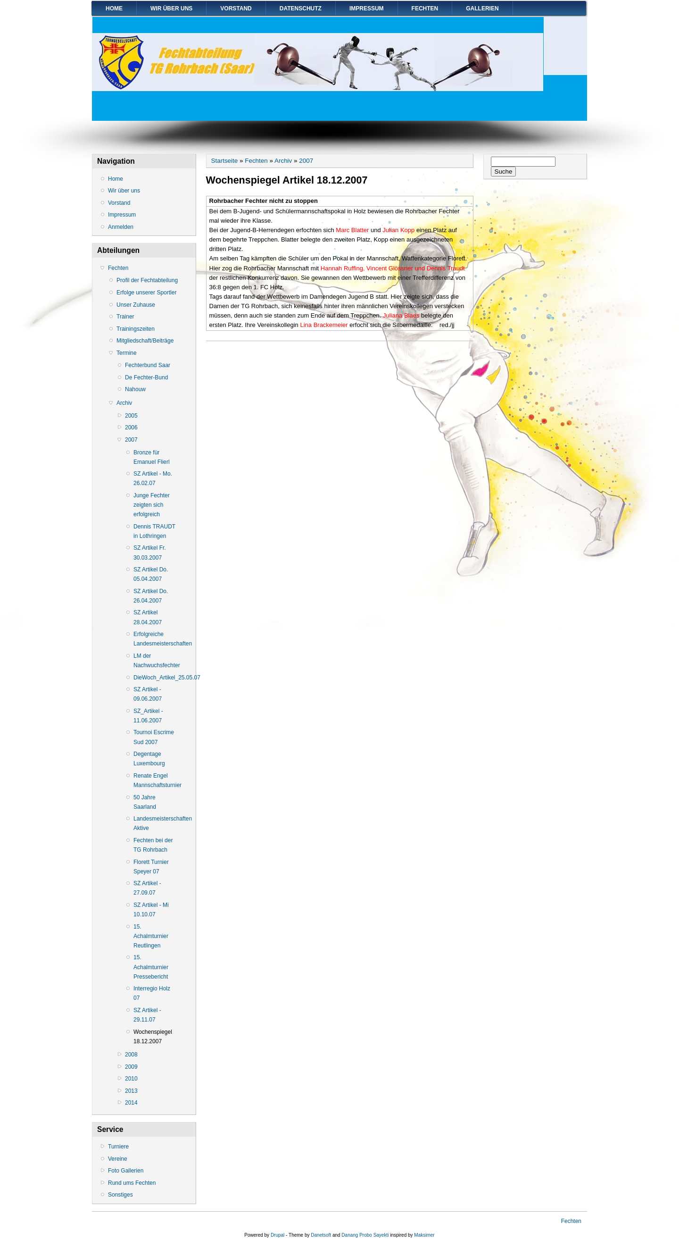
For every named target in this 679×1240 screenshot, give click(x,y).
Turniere (118, 1146)
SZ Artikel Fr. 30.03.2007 (149, 553)
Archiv (124, 403)
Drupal (277, 1235)
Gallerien (482, 8)
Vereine (117, 1159)
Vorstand (235, 8)
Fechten (425, 8)
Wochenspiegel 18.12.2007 (152, 1037)
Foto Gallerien (125, 1170)
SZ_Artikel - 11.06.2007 (148, 716)
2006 (131, 427)
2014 (131, 1102)
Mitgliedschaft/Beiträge (145, 340)
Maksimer (424, 1235)
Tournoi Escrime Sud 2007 (153, 737)
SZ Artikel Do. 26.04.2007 (150, 596)
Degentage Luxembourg (149, 759)
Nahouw (135, 389)
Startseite (224, 160)
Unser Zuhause (135, 305)
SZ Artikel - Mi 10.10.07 (151, 910)
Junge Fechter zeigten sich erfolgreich (151, 505)
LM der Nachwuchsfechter (155, 661)
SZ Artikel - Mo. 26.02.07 (152, 478)
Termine (126, 353)
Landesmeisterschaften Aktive (155, 823)
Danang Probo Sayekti (365, 1235)
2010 (131, 1078)
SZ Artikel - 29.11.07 (147, 1015)
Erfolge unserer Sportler (146, 292)
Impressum (366, 8)
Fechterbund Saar (147, 365)
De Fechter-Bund (146, 377)
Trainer (125, 316)
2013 (131, 1091)
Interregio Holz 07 (151, 993)
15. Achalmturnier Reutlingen (150, 936)
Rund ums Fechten (132, 1183)
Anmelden (120, 227)
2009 (131, 1067)
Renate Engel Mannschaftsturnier (155, 780)
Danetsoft (321, 1235)
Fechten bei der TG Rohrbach (153, 845)
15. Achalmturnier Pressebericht (150, 967)
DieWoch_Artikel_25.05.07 (155, 677)
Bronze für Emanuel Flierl (151, 457)
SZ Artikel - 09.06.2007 (147, 694)
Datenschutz (301, 8)
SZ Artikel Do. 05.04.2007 (150, 574)
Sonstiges (120, 1194)
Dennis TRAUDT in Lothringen (154, 531)
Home (114, 8)
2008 (131, 1054)
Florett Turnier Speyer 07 (151, 867)
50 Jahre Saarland (144, 802)
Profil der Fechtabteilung (147, 280)
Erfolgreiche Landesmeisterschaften (155, 639)
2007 (131, 439)
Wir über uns (171, 8)
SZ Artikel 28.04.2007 (147, 617)
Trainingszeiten (135, 329)
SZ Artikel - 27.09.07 (147, 888)
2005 (131, 415)
